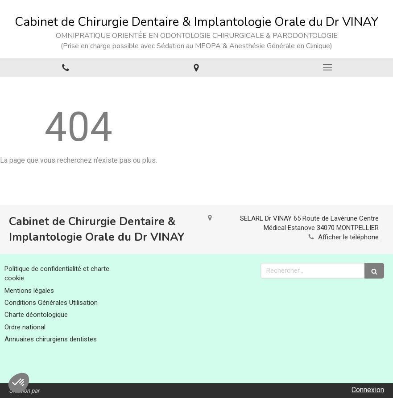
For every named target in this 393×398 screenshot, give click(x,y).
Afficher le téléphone (348, 237)
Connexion (368, 390)
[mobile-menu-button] (327, 67)
